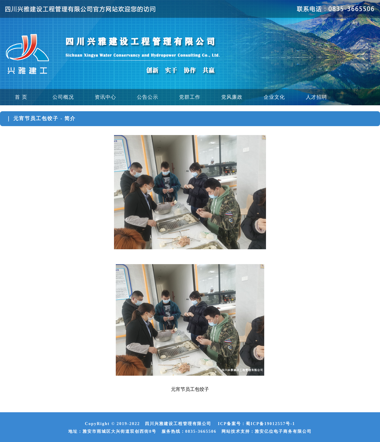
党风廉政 (232, 97)
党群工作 (189, 97)
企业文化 (274, 97)
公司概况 (63, 97)
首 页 (21, 97)
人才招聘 (316, 97)
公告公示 (147, 97)
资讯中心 (105, 97)
